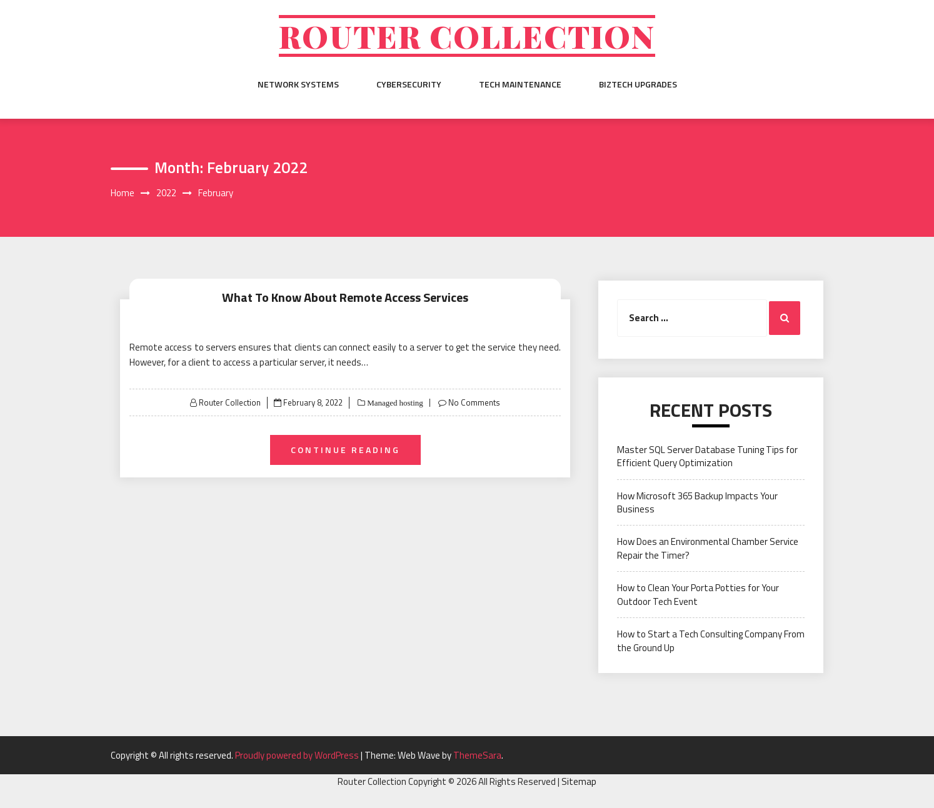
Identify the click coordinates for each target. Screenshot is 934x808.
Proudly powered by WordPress (298, 755)
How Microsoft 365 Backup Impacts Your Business (697, 502)
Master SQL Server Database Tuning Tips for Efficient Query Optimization (707, 456)
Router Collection (467, 36)
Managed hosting (394, 403)
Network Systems (298, 84)
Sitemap (578, 781)
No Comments (474, 402)
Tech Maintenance (520, 84)
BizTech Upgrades (638, 84)
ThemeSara (477, 755)
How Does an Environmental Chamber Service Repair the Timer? (707, 548)
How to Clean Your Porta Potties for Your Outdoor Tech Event (698, 594)
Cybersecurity (408, 84)
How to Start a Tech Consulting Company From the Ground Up (711, 640)
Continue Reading (345, 449)
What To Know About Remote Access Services (345, 297)
